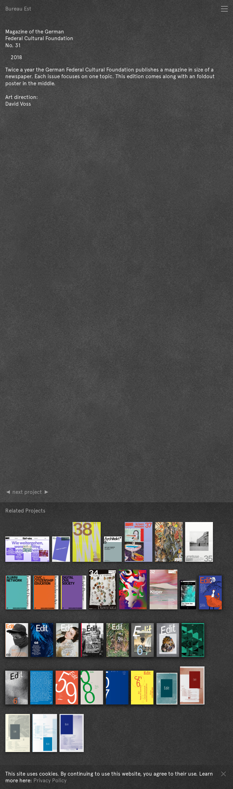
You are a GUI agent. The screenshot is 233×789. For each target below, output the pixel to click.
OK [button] (223, 773)
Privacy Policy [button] (50, 780)
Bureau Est (18, 8)
